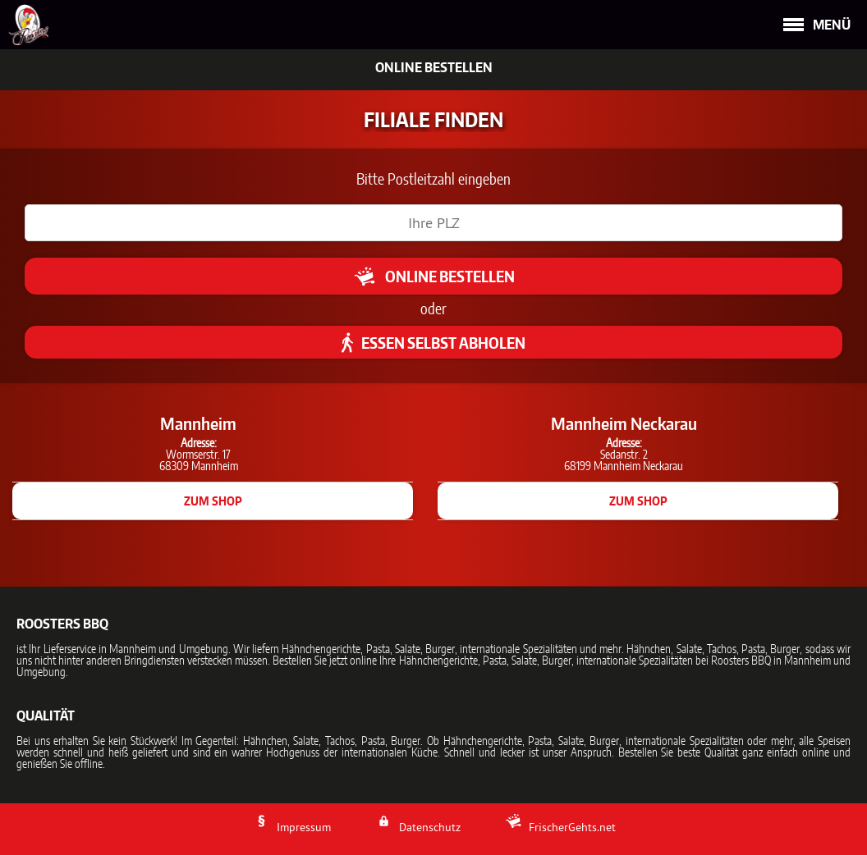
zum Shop (213, 501)
